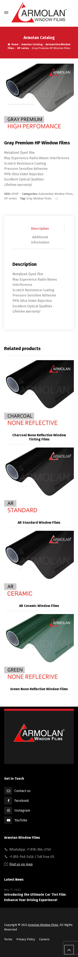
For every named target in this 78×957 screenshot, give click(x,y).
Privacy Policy (25, 939)
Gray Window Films (38, 198)
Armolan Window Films (43, 925)
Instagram (22, 810)
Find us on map (21, 864)
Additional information (40, 240)
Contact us (22, 791)
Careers (44, 939)
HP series (10, 198)
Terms (8, 939)
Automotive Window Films (56, 194)
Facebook (21, 801)
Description (40, 229)
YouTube (20, 820)
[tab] (40, 228)
